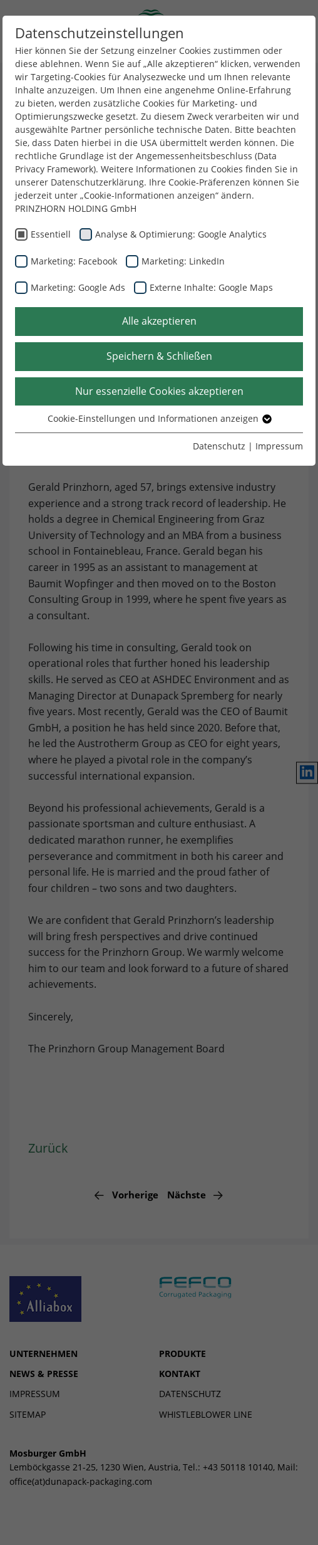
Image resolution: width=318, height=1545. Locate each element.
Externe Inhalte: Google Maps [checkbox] (211, 287)
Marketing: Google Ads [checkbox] (78, 287)
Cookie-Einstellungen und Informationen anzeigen (159, 418)
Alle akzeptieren (159, 321)
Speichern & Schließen (159, 356)
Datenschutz (219, 446)
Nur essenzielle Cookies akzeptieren (159, 391)
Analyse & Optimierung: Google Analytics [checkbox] (181, 234)
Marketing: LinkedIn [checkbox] (183, 261)
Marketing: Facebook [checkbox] (74, 261)
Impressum (279, 446)
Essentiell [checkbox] (51, 234)
